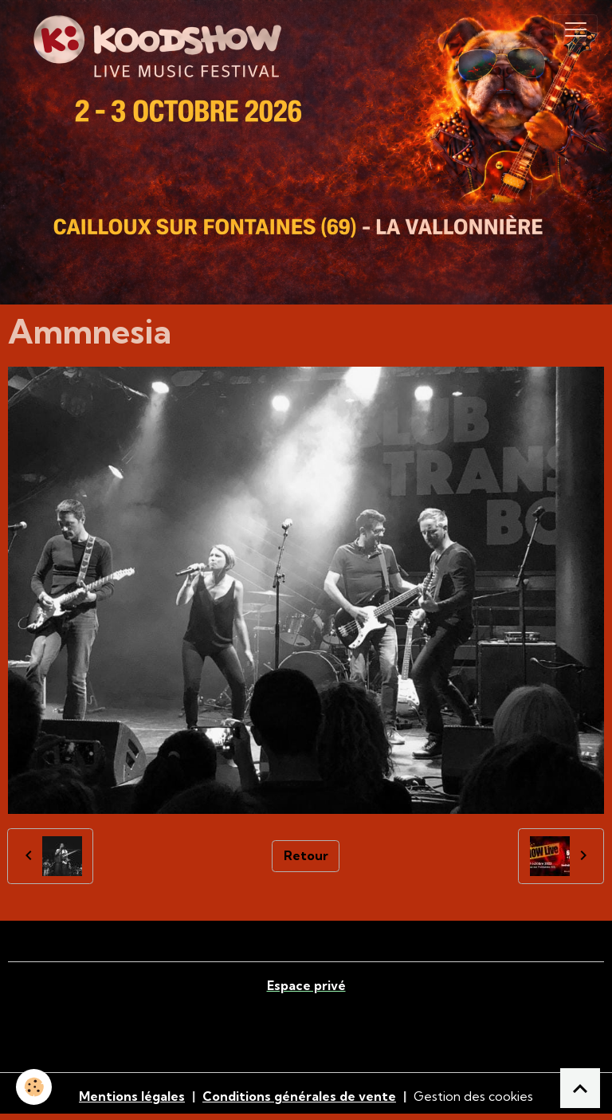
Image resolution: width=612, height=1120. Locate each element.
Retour (306, 855)
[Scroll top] (580, 1088)
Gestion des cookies (473, 1096)
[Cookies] (34, 1087)
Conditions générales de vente (299, 1096)
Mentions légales (132, 1096)
